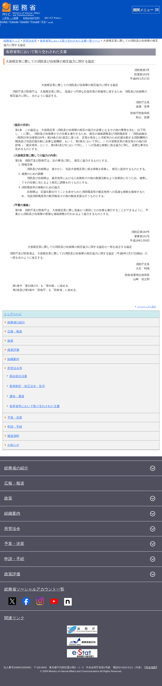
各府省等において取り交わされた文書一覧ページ (70, 40)
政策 (10, 340)
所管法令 (12, 528)
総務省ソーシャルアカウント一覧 (34, 589)
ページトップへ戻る (146, 306)
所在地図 (151, 667)
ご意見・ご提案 (10, 18)
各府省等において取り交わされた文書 (34, 406)
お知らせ (13, 445)
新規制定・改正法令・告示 (27, 386)
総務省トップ (12, 40)
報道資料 (13, 436)
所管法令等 (30, 40)
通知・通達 (16, 396)
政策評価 (13, 349)
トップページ (13, 314)
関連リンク (14, 618)
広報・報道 (14, 331)
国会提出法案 (18, 376)
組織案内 (13, 359)
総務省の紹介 (16, 322)
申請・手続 (14, 426)
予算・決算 (14, 417)
